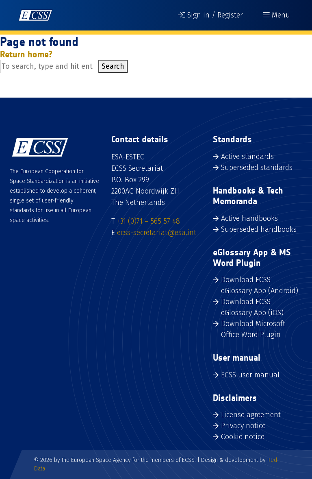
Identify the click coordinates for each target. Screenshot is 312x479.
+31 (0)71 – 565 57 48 (148, 221)
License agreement (251, 414)
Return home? (26, 54)
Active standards (247, 156)
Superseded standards (256, 167)
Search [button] (113, 66)
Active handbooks (249, 218)
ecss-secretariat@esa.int (156, 232)
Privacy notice (243, 425)
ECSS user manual (250, 374)
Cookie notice (242, 436)
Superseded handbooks (259, 229)
